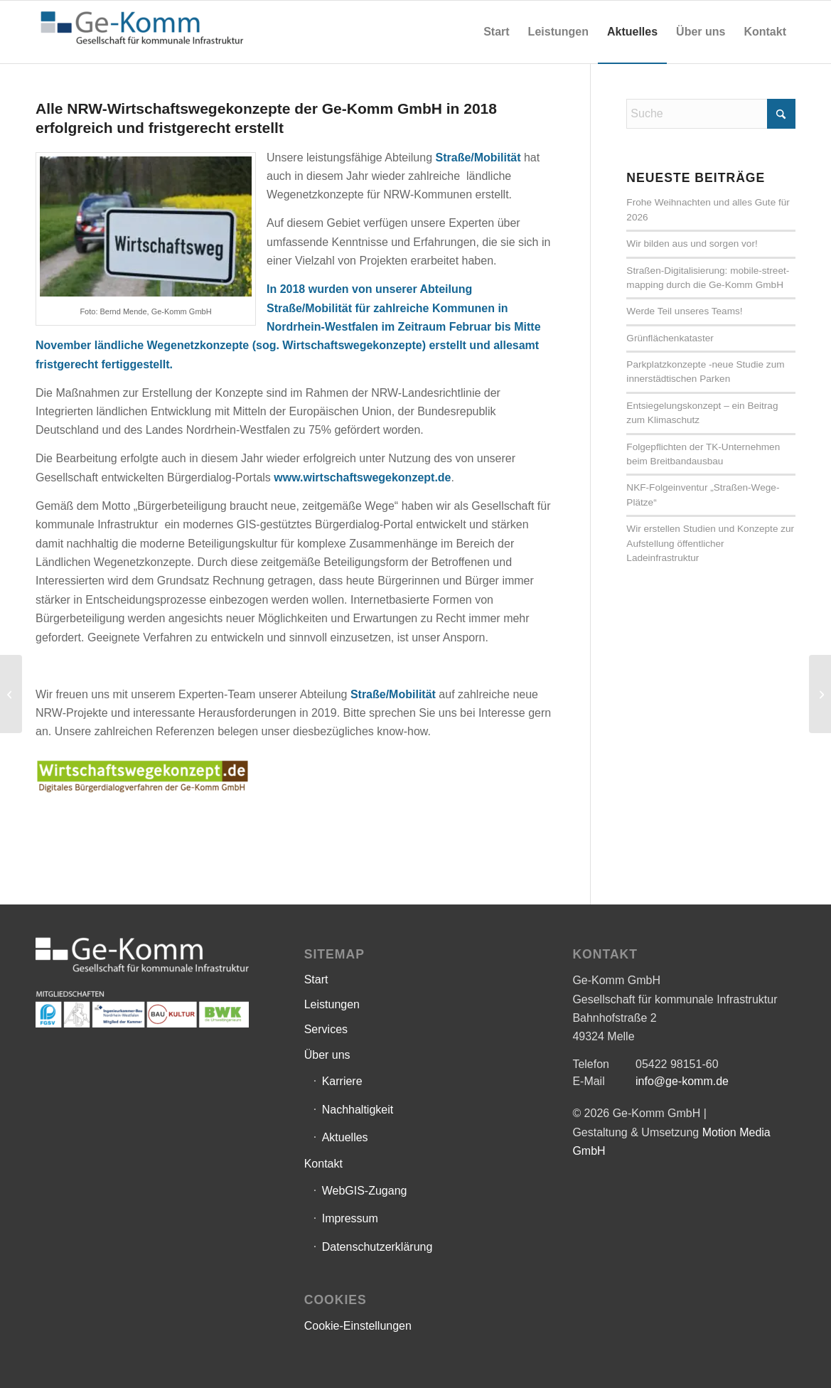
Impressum (350, 1218)
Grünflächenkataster (669, 338)
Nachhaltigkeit (358, 1110)
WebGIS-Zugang (364, 1191)
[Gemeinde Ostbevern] (11, 694)
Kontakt (323, 1164)
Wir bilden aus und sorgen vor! (691, 243)
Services (326, 1029)
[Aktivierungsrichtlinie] (820, 694)
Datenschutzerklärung (377, 1247)
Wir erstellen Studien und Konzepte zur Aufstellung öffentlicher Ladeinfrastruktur (710, 543)
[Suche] (710, 114)
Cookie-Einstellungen (358, 1326)
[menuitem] (496, 32)
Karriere (342, 1081)
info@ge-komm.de (682, 1081)
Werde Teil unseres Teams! (684, 311)
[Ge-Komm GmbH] (142, 32)
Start (316, 979)
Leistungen (332, 1004)
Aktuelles (345, 1137)
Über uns (327, 1055)
